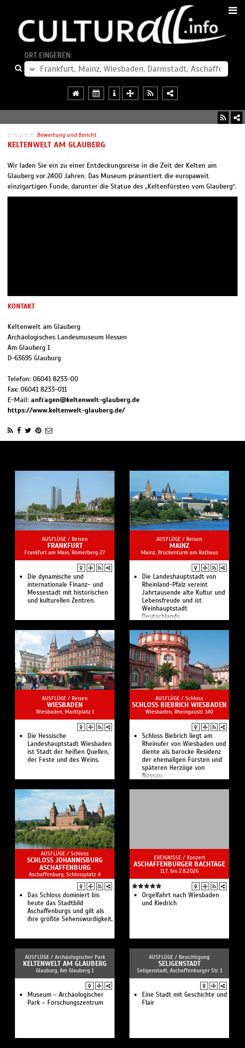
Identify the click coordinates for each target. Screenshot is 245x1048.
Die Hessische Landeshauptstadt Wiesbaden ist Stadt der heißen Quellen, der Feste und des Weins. (69, 748)
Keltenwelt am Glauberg (65, 963)
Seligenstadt (179, 963)
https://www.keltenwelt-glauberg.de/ (66, 410)
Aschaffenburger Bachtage (179, 864)
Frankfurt (65, 545)
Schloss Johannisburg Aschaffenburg (65, 863)
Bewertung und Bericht (67, 134)
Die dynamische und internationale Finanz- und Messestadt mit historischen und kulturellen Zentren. (67, 589)
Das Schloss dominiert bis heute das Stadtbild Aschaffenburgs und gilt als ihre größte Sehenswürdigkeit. (70, 907)
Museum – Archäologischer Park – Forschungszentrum (65, 999)
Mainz (179, 545)
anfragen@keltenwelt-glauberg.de (85, 400)
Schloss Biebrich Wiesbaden (179, 705)
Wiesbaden (65, 705)
